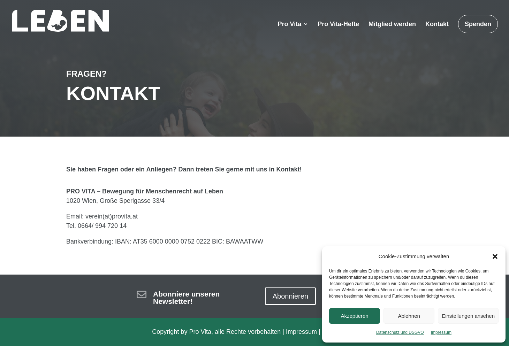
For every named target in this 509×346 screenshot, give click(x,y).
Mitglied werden (392, 25)
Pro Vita (290, 25)
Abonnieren (290, 296)
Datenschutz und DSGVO (400, 332)
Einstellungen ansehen (468, 316)
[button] (495, 256)
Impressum (441, 332)
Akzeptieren (354, 316)
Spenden (478, 24)
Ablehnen (409, 316)
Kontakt (437, 25)
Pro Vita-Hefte (338, 25)
